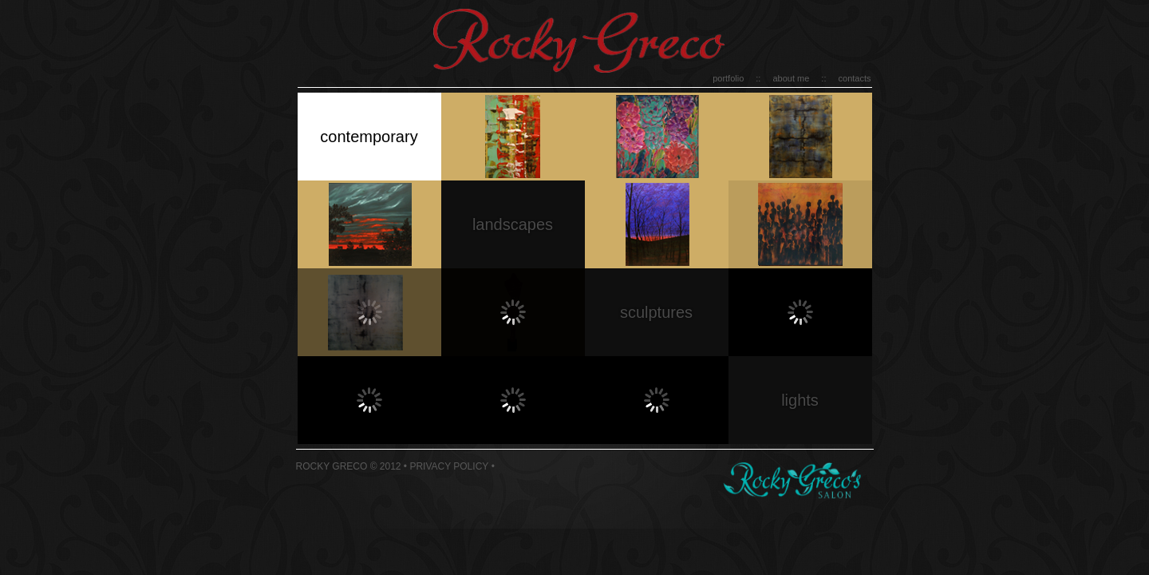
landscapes (512, 224)
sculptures (656, 312)
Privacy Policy (448, 466)
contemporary (368, 136)
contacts (855, 78)
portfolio (728, 78)
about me (790, 78)
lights (800, 400)
